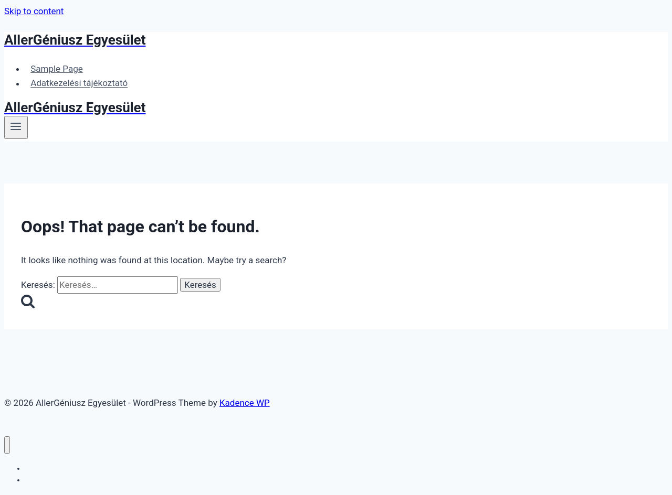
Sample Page (56, 68)
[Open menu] (16, 127)
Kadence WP (244, 402)
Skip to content (34, 11)
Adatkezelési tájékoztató (79, 83)
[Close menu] (7, 445)
